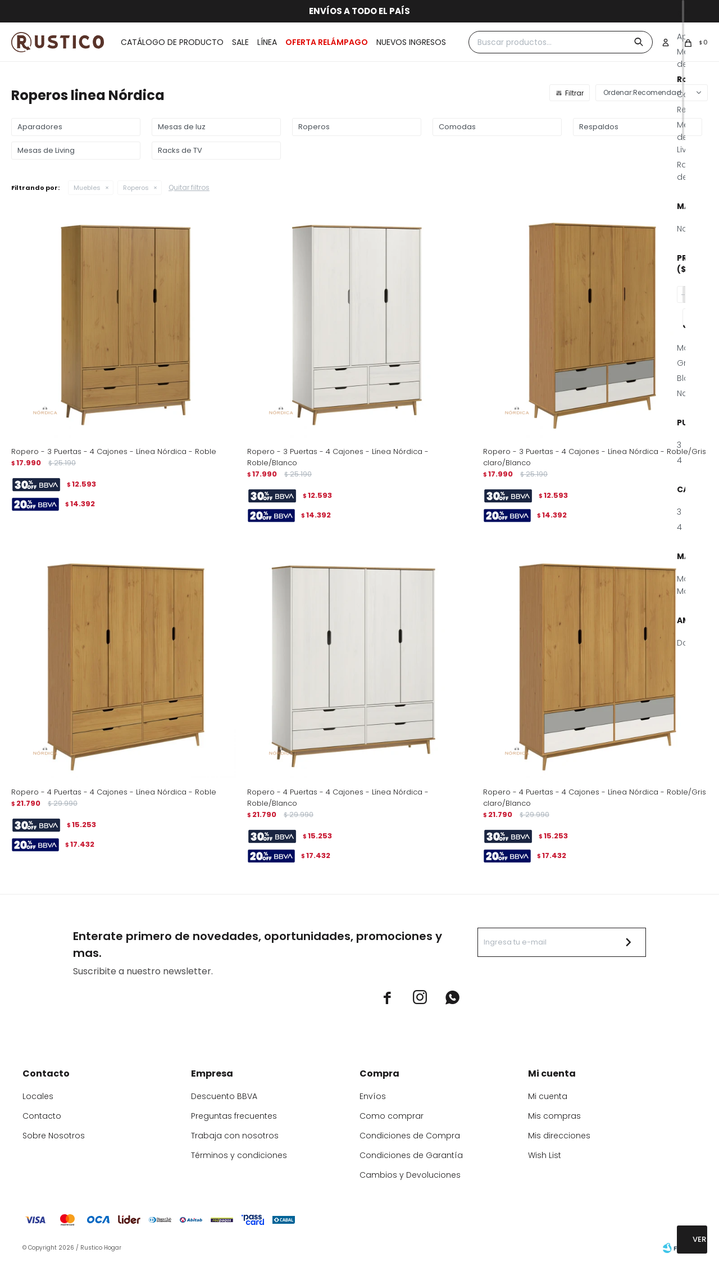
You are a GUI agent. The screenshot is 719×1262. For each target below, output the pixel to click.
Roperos (136, 187)
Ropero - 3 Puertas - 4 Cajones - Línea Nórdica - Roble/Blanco (338, 457)
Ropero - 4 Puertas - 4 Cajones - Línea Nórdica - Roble (113, 792)
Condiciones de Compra (410, 1135)
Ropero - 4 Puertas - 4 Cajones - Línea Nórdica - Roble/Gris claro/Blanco (594, 798)
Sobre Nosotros (53, 1135)
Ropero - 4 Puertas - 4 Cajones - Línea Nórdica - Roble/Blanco (338, 798)
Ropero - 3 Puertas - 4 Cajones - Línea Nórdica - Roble (113, 451)
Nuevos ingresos (411, 42)
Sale (240, 42)
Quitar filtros (189, 187)
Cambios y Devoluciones (410, 1175)
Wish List (544, 1155)
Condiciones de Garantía (411, 1155)
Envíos (373, 1096)
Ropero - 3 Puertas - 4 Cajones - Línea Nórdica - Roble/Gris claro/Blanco (594, 457)
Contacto (41, 1116)
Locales (37, 1096)
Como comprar (392, 1116)
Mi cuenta (547, 1096)
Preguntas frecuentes (234, 1116)
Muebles (87, 187)
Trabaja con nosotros (235, 1135)
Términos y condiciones (239, 1155)
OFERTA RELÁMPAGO (326, 42)
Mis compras (554, 1116)
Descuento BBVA (224, 1096)
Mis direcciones (559, 1135)
